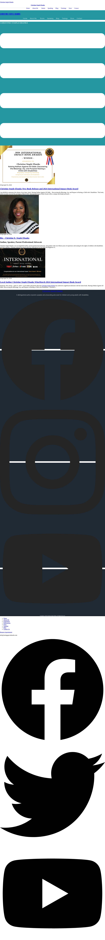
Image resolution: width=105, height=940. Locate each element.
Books (43, 8)
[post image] (52, 165)
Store (70, 8)
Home (28, 8)
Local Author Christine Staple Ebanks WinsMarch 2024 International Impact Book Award (40, 282)
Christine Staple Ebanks (6, 2)
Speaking (50, 8)
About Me (35, 8)
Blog (57, 8)
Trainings (63, 8)
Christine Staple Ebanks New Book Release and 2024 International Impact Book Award (39, 189)
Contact (76, 8)
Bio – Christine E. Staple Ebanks (14, 238)
